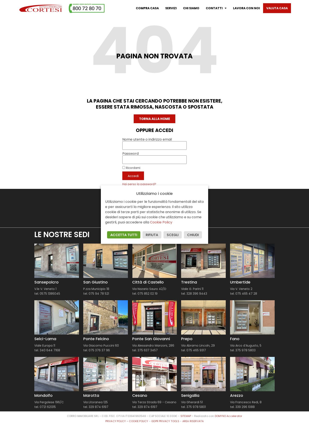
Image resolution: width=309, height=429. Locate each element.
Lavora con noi (246, 8)
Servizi (171, 8)
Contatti (216, 8)
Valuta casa (277, 8)
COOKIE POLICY (139, 421)
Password (130, 153)
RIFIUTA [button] (152, 234)
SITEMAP (185, 416)
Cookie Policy (161, 222)
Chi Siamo (191, 8)
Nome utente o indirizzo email (147, 139)
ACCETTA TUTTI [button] (123, 234)
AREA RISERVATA (193, 421)
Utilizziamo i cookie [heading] (154, 193)
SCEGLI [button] (173, 234)
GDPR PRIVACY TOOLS (165, 421)
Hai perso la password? (139, 184)
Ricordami (131, 168)
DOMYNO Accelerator (228, 416)
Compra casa (147, 8)
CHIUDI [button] (193, 234)
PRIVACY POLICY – (117, 421)
